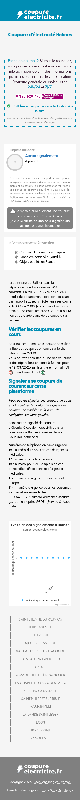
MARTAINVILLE (41, 706)
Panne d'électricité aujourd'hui (39, 257)
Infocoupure (17, 353)
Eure (44, 790)
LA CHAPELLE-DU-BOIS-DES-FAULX (40, 683)
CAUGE (40, 667)
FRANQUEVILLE (40, 738)
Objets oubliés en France (35, 261)
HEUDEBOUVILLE (40, 627)
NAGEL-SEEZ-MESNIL (40, 643)
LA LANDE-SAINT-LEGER (40, 714)
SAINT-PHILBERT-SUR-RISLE (40, 698)
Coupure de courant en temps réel (41, 252)
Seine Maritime (60, 790)
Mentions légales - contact (52, 782)
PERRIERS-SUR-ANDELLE (40, 690)
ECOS (40, 722)
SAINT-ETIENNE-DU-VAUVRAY (40, 619)
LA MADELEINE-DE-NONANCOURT (41, 675)
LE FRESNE (40, 635)
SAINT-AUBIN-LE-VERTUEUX (40, 659)
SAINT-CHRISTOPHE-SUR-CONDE (40, 651)
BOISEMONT (40, 730)
